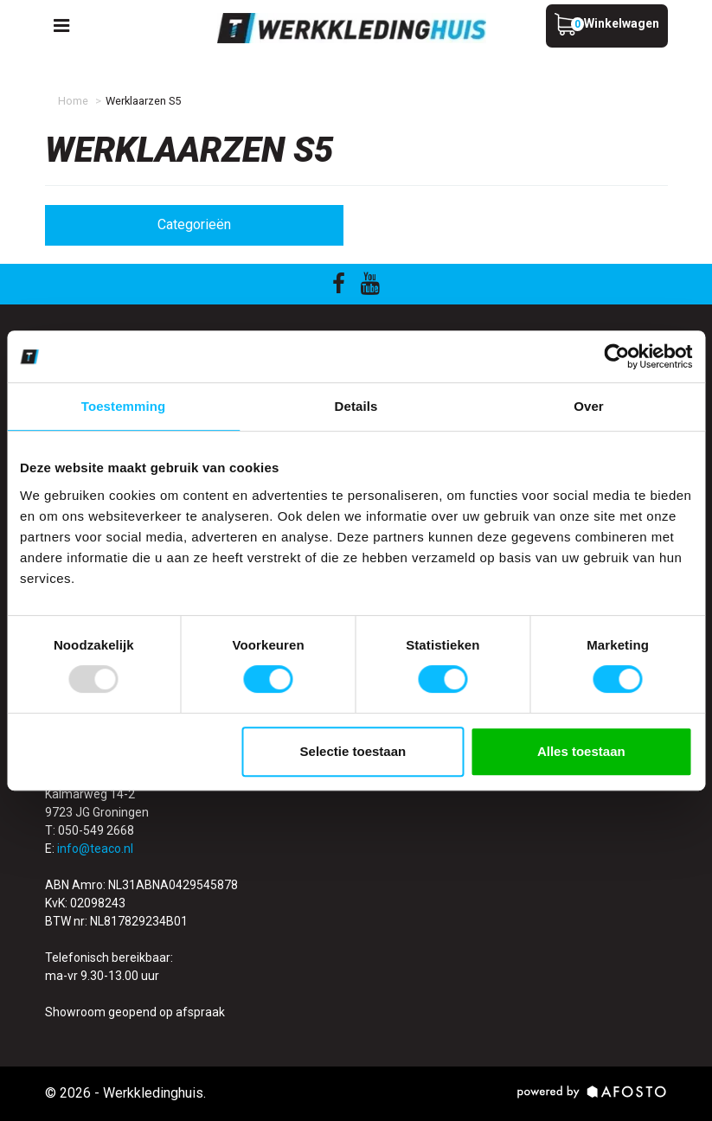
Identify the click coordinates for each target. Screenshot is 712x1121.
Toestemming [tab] (123, 406)
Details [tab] (356, 406)
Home (73, 100)
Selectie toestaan (353, 751)
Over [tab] (589, 406)
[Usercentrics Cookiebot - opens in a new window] (616, 356)
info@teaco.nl (95, 848)
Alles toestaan (581, 751)
